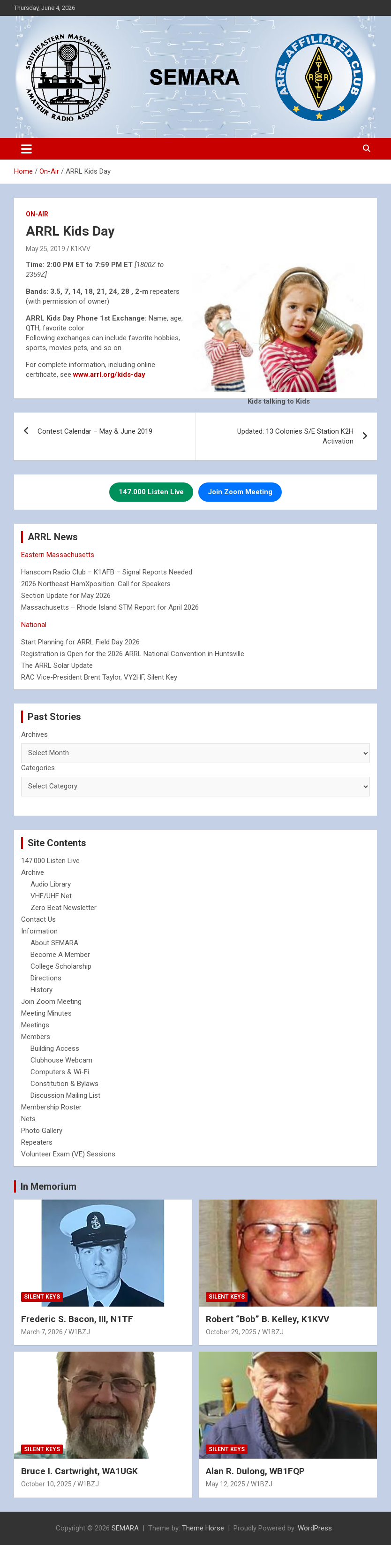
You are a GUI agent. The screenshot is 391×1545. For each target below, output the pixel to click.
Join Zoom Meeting (51, 1001)
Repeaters (37, 1142)
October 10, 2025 (46, 1484)
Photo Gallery (41, 1130)
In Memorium (48, 1186)
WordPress (315, 1528)
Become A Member (60, 954)
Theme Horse (203, 1528)
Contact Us (38, 919)
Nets (28, 1119)
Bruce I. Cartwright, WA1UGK (79, 1471)
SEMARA (125, 1528)
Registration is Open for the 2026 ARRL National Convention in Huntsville (132, 654)
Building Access (54, 1048)
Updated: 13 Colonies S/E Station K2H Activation (295, 436)
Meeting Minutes (46, 1013)
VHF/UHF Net (51, 896)
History (41, 990)
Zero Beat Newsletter (63, 907)
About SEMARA (54, 943)
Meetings (35, 1025)
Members (35, 1037)
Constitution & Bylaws (64, 1083)
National (33, 624)
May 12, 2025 (225, 1484)
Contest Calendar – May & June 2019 (95, 431)
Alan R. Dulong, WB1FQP (255, 1471)
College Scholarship (60, 966)
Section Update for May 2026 (66, 595)
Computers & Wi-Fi (59, 1072)
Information (39, 931)
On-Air (37, 214)
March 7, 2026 (42, 1332)
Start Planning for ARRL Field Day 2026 (80, 642)
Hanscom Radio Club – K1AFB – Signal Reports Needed (106, 572)
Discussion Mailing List (65, 1095)
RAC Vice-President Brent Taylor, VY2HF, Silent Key (99, 677)
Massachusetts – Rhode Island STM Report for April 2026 (110, 607)
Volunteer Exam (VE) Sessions (68, 1154)
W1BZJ (79, 1332)
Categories (38, 768)
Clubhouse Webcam (61, 1060)
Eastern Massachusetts (57, 555)
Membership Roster (51, 1107)
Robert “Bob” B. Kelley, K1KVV (267, 1319)
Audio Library (50, 884)
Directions (45, 978)
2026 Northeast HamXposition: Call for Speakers (96, 584)
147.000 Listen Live (50, 861)
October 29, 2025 (231, 1332)
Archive (32, 872)
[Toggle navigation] (26, 149)
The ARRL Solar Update (57, 665)
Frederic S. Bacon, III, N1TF (77, 1319)
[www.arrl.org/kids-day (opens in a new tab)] (109, 374)
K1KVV (80, 248)
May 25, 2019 (45, 248)
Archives (34, 734)
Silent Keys (42, 1296)
